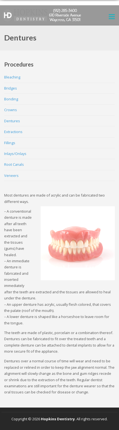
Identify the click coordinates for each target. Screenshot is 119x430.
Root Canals (14, 164)
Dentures (12, 120)
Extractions (13, 131)
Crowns (10, 109)
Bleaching (12, 77)
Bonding (11, 98)
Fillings (9, 142)
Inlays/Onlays (15, 153)
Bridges (10, 88)
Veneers (11, 175)
